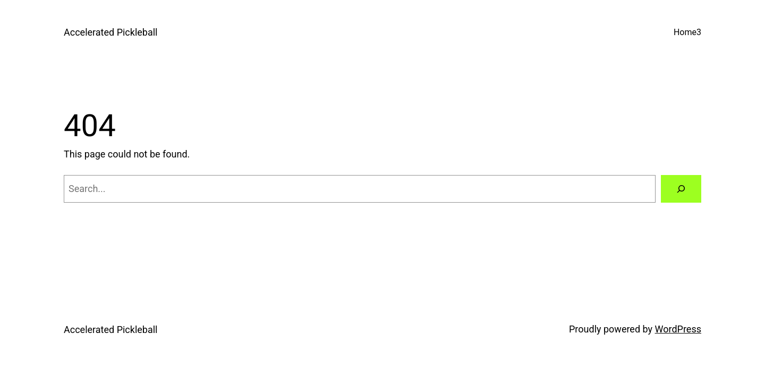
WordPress (678, 329)
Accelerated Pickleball (111, 32)
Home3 (687, 32)
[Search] (681, 189)
